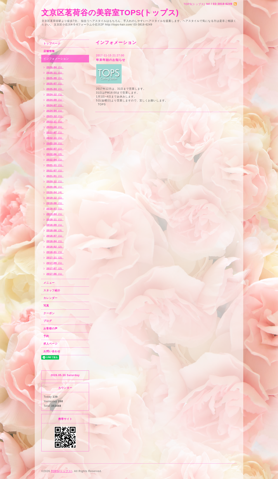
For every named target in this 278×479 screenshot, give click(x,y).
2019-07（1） (55, 208)
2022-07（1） (55, 148)
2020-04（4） (55, 192)
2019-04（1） (55, 214)
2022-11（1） (55, 138)
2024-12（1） (55, 94)
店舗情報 (49, 51)
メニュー (49, 282)
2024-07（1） (55, 105)
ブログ (47, 320)
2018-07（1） (55, 235)
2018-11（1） (55, 219)
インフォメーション (56, 58)
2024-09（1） (55, 100)
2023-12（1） (55, 116)
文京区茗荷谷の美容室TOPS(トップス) (110, 12)
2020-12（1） (55, 181)
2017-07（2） (55, 268)
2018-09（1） (55, 225)
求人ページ (50, 343)
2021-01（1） (55, 176)
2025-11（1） (55, 72)
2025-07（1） (55, 83)
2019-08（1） (55, 203)
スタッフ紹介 (51, 290)
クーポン (49, 313)
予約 (46, 336)
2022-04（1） (55, 159)
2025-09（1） (55, 78)
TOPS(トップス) (61, 471)
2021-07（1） (55, 170)
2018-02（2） (55, 246)
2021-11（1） (55, 165)
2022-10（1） (55, 143)
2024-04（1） (55, 110)
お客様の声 (50, 328)
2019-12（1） (55, 197)
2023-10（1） (55, 127)
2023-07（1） (55, 132)
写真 (46, 305)
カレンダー (50, 298)
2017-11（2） (55, 257)
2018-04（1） (55, 241)
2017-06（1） (55, 274)
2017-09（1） (55, 263)
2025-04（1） (55, 89)
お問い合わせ (51, 351)
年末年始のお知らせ (110, 60)
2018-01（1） (55, 252)
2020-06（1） (55, 187)
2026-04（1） (55, 67)
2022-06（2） (55, 154)
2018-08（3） (55, 230)
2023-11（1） (55, 121)
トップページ (51, 43)
